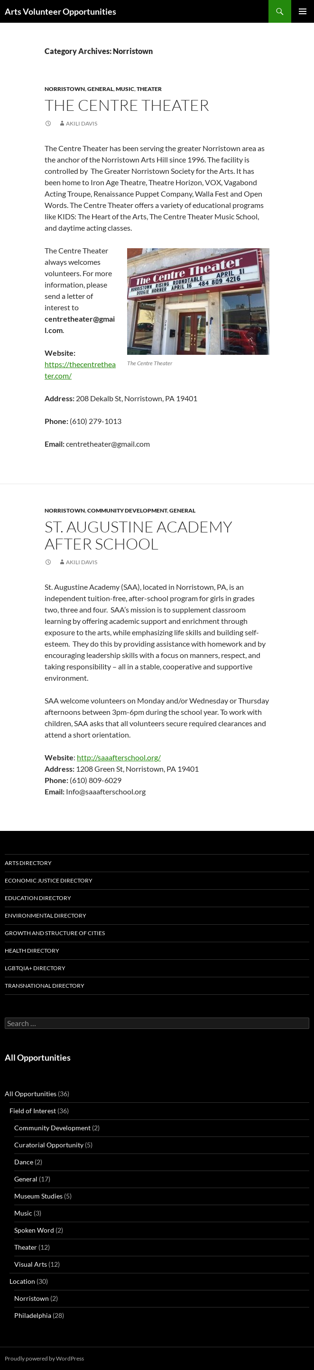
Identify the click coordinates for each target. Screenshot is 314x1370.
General (100, 88)
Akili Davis (81, 123)
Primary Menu (302, 11)
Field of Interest (32, 1111)
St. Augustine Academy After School (138, 535)
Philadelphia (32, 1315)
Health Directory (32, 950)
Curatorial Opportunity (48, 1145)
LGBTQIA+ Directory (35, 968)
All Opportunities (38, 1057)
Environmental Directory (45, 915)
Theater (149, 88)
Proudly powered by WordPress (44, 1358)
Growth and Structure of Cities (55, 933)
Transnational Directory (44, 985)
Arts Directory (28, 862)
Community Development (127, 510)
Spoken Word (34, 1230)
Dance (23, 1162)
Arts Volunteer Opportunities (60, 11)
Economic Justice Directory (48, 880)
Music (125, 88)
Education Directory (38, 897)
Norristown (65, 88)
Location (22, 1281)
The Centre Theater (127, 105)
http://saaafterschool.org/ (119, 757)
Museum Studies (38, 1196)
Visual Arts (30, 1264)
